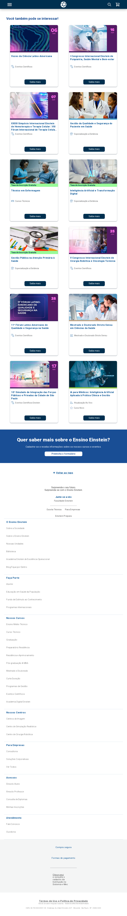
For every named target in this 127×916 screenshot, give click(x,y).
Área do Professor (15, 791)
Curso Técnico (13, 632)
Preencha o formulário (63, 453)
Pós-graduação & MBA (17, 663)
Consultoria (12, 751)
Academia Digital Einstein (18, 702)
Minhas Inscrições (15, 807)
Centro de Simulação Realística (21, 726)
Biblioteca (11, 551)
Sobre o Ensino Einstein (17, 536)
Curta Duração (13, 678)
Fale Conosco (13, 824)
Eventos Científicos (15, 694)
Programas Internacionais (18, 607)
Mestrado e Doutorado (17, 671)
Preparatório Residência (17, 647)
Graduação (11, 640)
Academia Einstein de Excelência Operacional (28, 559)
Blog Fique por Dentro (16, 567)
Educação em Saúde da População (23, 592)
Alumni (9, 584)
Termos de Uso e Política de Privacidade (63, 901)
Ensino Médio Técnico (16, 624)
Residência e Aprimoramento (20, 655)
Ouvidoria (11, 832)
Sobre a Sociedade (15, 528)
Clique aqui (58, 875)
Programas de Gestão (16, 686)
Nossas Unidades (14, 544)
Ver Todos (11, 767)
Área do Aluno (13, 784)
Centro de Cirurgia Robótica (19, 734)
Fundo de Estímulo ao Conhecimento (24, 599)
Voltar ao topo (64, 472)
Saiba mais (35, 82)
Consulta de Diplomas (16, 799)
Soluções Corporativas (17, 759)
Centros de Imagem (15, 719)
